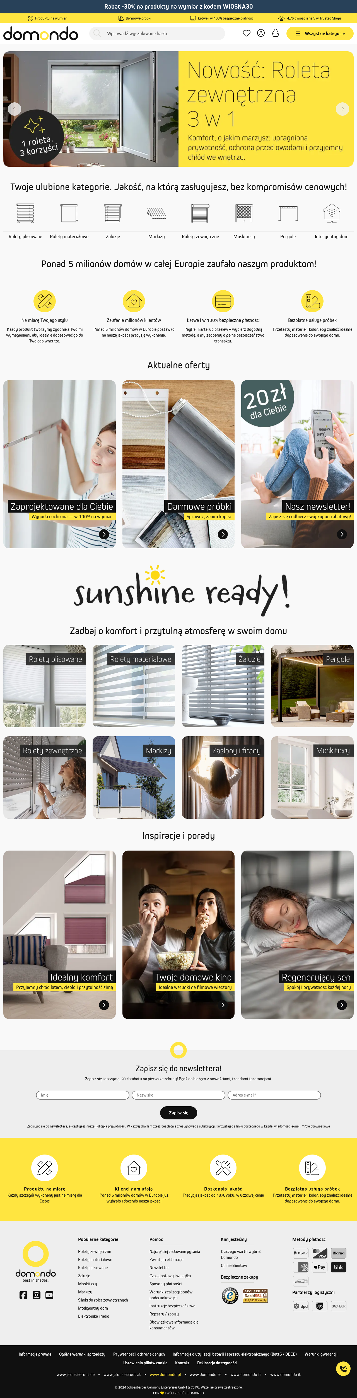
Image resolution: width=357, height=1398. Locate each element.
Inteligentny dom (93, 1308)
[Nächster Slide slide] (342, 109)
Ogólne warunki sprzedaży (82, 1354)
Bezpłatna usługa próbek (312, 320)
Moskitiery (87, 1283)
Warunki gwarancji (321, 1354)
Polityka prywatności (110, 1126)
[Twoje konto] (261, 33)
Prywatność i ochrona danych (139, 1354)
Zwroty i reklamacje (166, 1259)
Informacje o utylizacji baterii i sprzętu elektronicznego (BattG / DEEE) (235, 1354)
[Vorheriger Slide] (14, 109)
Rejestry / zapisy (164, 1314)
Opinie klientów (234, 1265)
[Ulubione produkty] (246, 33)
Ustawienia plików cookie (145, 1362)
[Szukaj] (97, 33)
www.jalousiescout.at (122, 1374)
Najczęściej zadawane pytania (174, 1251)
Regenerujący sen (316, 976)
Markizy (85, 1292)
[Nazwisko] (178, 1095)
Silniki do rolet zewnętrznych (103, 1300)
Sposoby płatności (165, 1283)
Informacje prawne (35, 1354)
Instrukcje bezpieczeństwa (172, 1305)
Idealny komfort (81, 976)
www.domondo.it (285, 1374)
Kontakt (182, 1362)
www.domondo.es (205, 1374)
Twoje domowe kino (193, 976)
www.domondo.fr (245, 1374)
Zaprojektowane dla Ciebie (62, 506)
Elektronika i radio (93, 1316)
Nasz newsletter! (318, 506)
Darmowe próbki (199, 506)
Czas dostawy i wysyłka (170, 1275)
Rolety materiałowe (95, 1259)
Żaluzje (84, 1275)
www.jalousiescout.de (76, 1374)
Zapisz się (178, 1112)
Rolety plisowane (93, 1267)
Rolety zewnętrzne (94, 1251)
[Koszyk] (275, 33)
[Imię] (83, 1095)
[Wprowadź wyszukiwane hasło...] (157, 33)
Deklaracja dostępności (217, 1362)
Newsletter (159, 1267)
